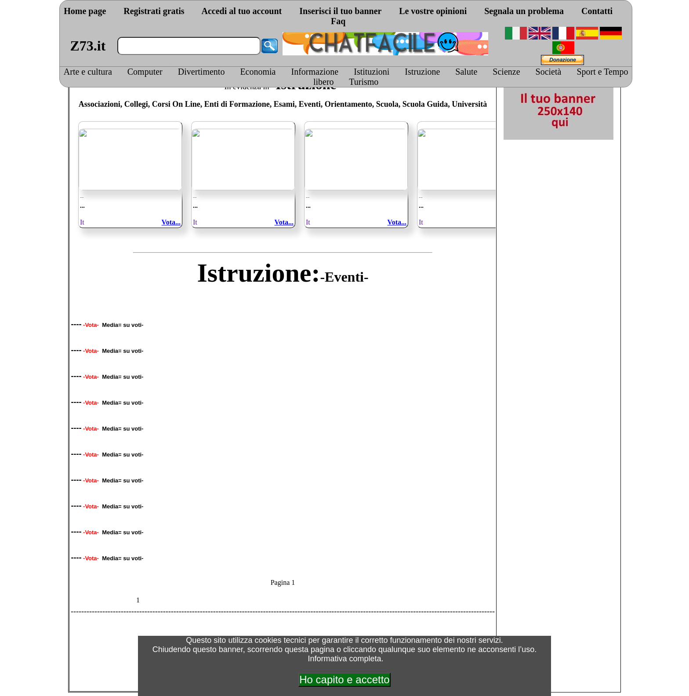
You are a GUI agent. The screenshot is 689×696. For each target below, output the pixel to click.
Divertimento (201, 71)
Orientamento (348, 104)
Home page (85, 11)
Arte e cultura (88, 71)
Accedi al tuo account (241, 11)
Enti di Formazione (237, 104)
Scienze (506, 71)
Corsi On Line (176, 104)
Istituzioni (371, 71)
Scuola (387, 104)
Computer (145, 71)
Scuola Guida (425, 104)
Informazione (315, 71)
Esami (284, 104)
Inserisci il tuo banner (340, 11)
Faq (338, 21)
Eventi (310, 104)
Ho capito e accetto (344, 679)
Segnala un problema (524, 11)
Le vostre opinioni (433, 11)
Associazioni (99, 104)
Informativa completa (344, 658)
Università (469, 104)
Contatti (597, 11)
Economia (258, 71)
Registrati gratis (153, 11)
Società (549, 71)
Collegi (136, 104)
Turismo (363, 82)
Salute (466, 71)
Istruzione (422, 71)
